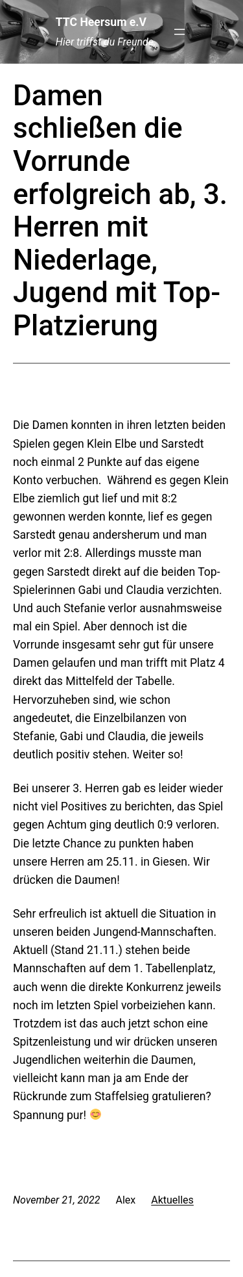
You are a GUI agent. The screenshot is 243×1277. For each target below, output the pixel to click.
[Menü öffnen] (179, 32)
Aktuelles (172, 1200)
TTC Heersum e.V (101, 22)
